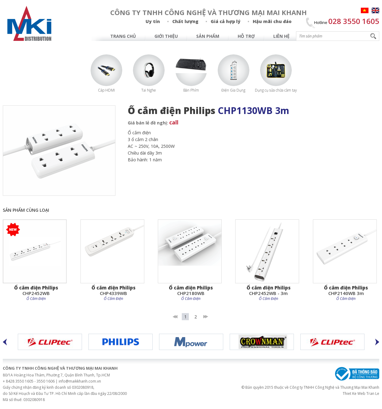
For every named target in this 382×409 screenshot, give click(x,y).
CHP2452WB (36, 290)
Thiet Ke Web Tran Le (361, 393)
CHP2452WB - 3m (268, 290)
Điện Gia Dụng (233, 90)
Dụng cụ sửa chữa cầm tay (276, 90)
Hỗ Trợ (246, 36)
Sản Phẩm (207, 36)
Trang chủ (123, 36)
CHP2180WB (191, 290)
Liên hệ (281, 36)
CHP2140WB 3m (346, 290)
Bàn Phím (191, 90)
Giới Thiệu (166, 36)
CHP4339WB (113, 290)
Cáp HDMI (106, 90)
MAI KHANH (29, 23)
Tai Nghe (148, 90)
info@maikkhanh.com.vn (80, 381)
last (205, 316)
